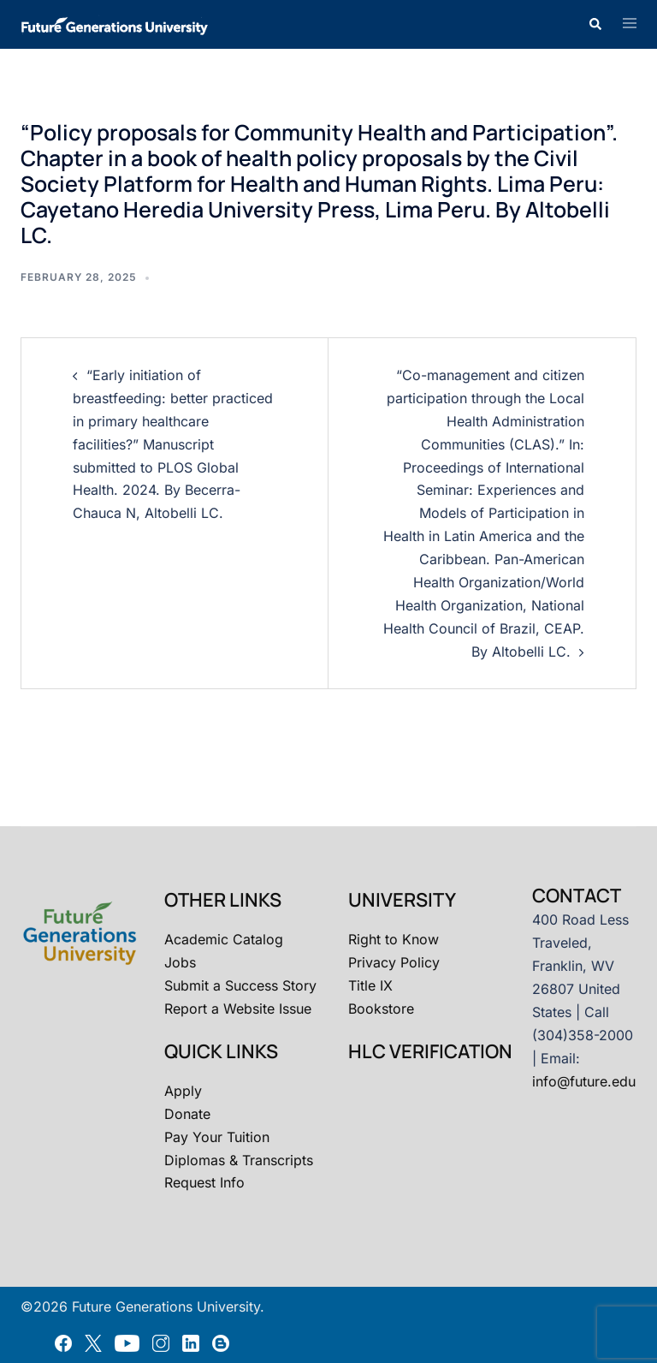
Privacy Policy (394, 962)
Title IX (370, 985)
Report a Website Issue (237, 1008)
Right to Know (393, 939)
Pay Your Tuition (216, 1137)
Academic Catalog (223, 939)
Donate (187, 1113)
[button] (594, 24)
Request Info (204, 1182)
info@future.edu (584, 1081)
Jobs (180, 962)
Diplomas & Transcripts (238, 1160)
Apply (183, 1090)
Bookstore (381, 1008)
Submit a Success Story (240, 985)
